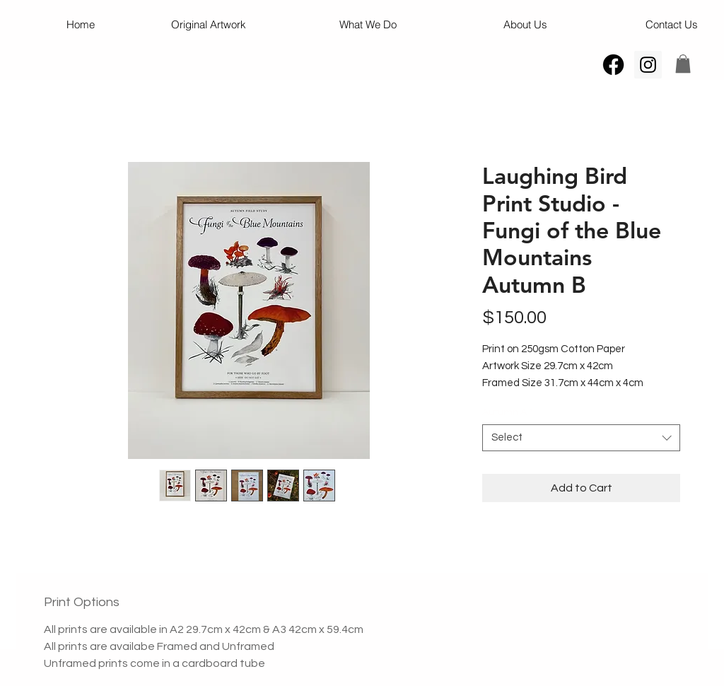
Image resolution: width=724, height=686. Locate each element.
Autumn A (507, 412)
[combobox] (581, 437)
